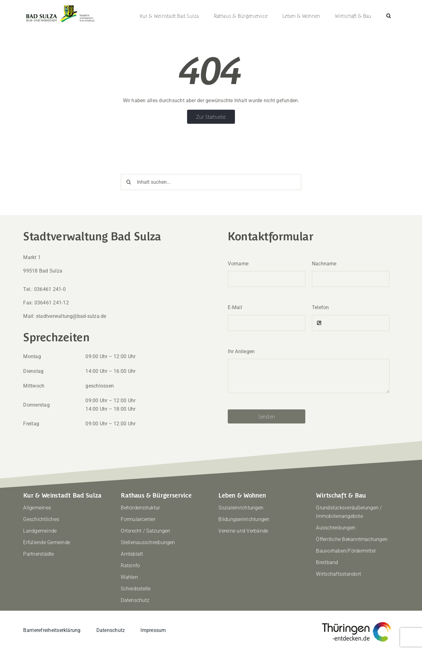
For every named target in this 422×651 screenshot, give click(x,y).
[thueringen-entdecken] (357, 622)
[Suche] (129, 182)
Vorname (238, 264)
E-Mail (235, 307)
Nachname (324, 264)
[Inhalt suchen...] (211, 182)
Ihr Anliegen (241, 351)
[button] (389, 15)
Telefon (320, 307)
